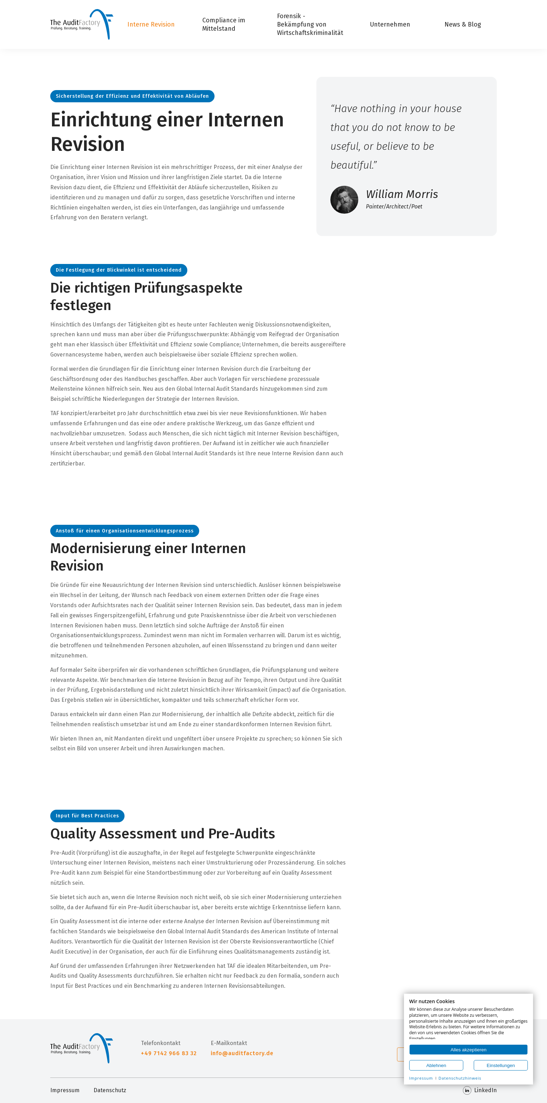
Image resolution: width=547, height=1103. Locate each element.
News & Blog (462, 24)
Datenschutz (109, 1090)
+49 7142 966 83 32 (169, 1053)
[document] (468, 1019)
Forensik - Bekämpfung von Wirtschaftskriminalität (310, 24)
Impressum (65, 1090)
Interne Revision (151, 24)
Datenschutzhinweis (460, 1078)
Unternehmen (390, 24)
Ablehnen (436, 1065)
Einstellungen (501, 1065)
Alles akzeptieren (469, 1049)
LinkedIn (480, 1090)
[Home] (81, 24)
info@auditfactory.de (242, 1053)
